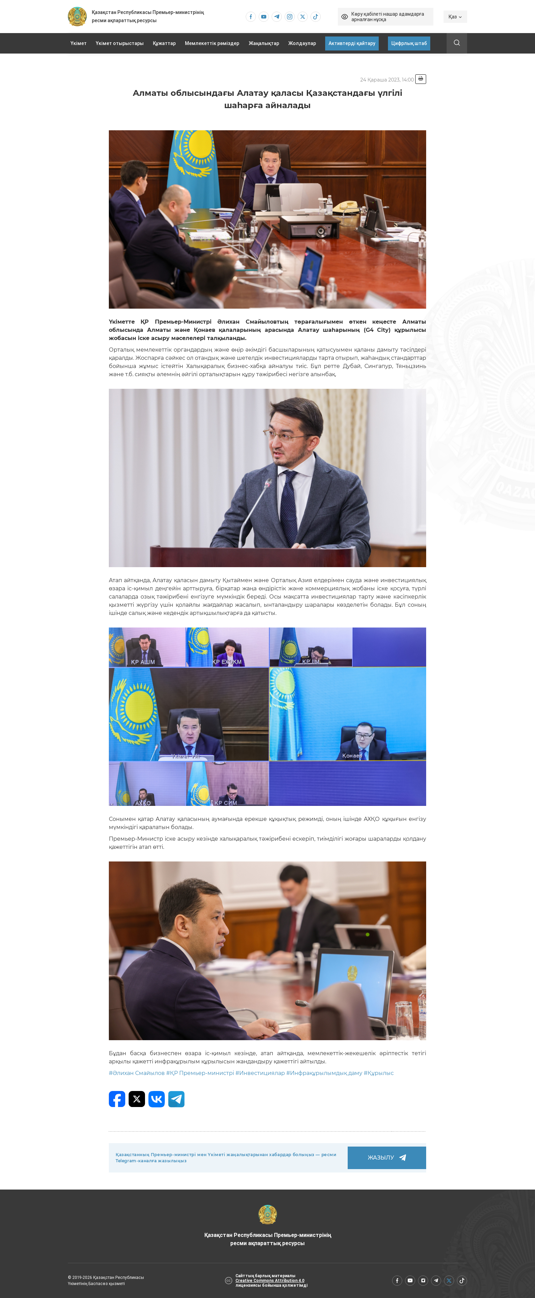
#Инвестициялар (260, 1073)
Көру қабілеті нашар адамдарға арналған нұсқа (387, 16)
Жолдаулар (302, 43)
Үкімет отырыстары (120, 43)
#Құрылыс (379, 1073)
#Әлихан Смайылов (137, 1073)
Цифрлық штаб (409, 43)
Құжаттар (164, 43)
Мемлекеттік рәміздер (212, 43)
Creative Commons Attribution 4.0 (269, 1280)
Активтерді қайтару (352, 43)
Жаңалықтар (264, 43)
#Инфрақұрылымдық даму (324, 1073)
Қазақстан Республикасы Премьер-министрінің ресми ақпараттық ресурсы (267, 1226)
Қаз (455, 16)
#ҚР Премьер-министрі (200, 1073)
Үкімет (79, 43)
